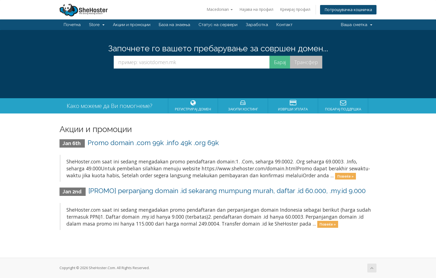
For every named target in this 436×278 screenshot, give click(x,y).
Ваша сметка (356, 24)
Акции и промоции (131, 24)
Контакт (284, 24)
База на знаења (174, 24)
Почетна (72, 24)
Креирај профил (295, 9)
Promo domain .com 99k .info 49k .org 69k (153, 143)
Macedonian (220, 9)
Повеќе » (345, 175)
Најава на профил (256, 9)
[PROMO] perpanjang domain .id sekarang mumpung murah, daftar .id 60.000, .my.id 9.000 (227, 191)
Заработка (257, 24)
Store (97, 24)
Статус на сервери (218, 24)
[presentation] (218, 83)
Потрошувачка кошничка (348, 9)
